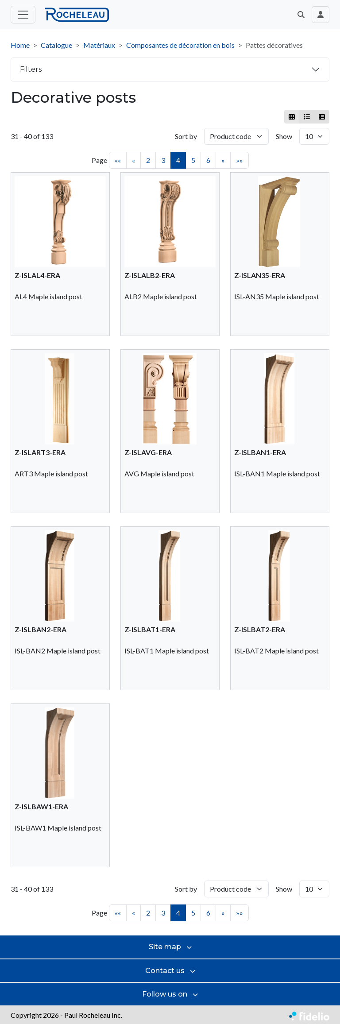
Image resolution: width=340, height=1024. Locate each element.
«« (118, 160)
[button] (301, 14)
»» (239, 160)
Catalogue (56, 45)
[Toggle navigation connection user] (320, 14)
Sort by (186, 136)
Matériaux (99, 45)
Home (20, 45)
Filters (31, 69)
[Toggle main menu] (23, 14)
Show (284, 136)
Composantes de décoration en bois (180, 45)
